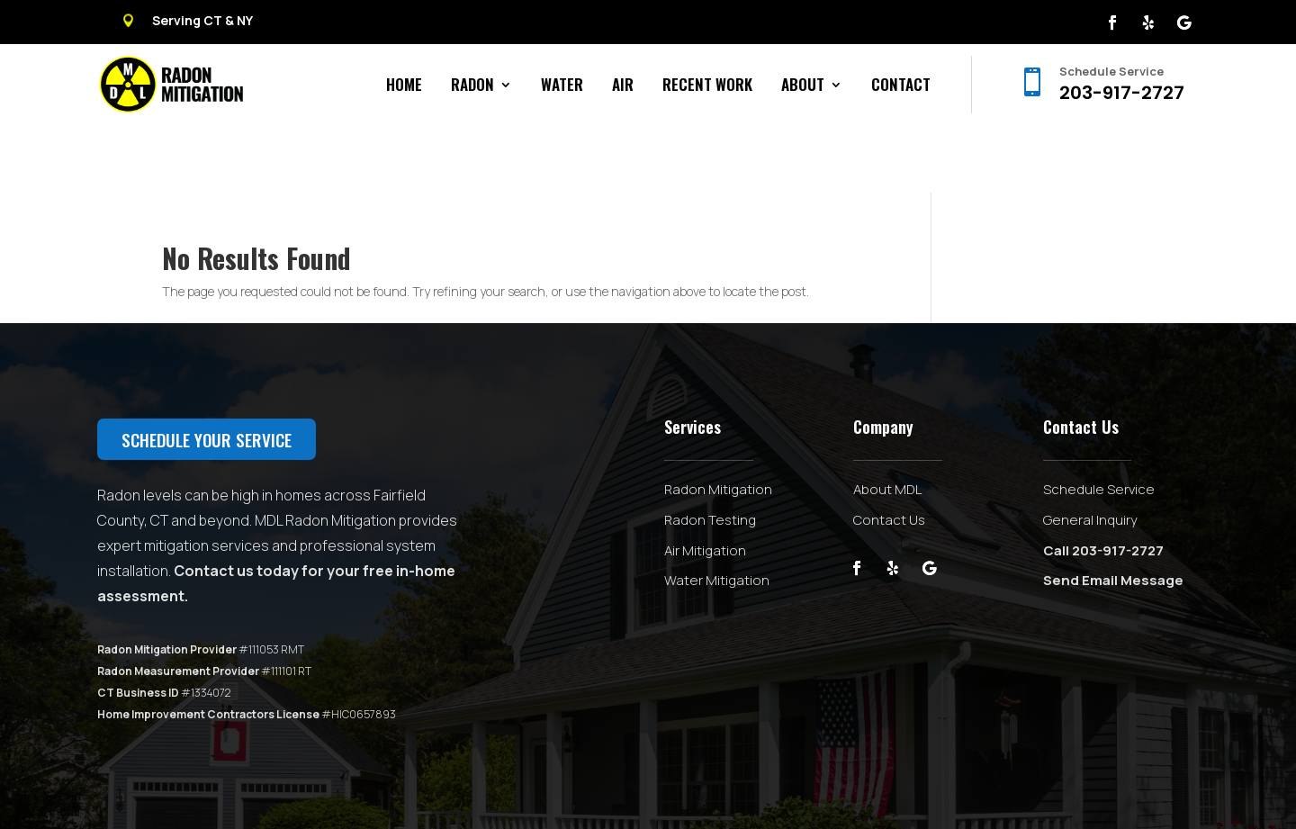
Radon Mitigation (718, 421)
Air (623, 86)
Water (562, 86)
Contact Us (889, 452)
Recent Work (707, 86)
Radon (472, 86)
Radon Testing (710, 452)
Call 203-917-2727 (1103, 482)
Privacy (501, 787)
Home (404, 86)
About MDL (887, 421)
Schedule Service (1099, 421)
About (802, 86)
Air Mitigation (705, 482)
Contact (901, 86)
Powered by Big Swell (365, 787)
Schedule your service (207, 371)
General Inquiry (1090, 452)
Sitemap (451, 787)
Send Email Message (1113, 512)
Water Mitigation (717, 512)
